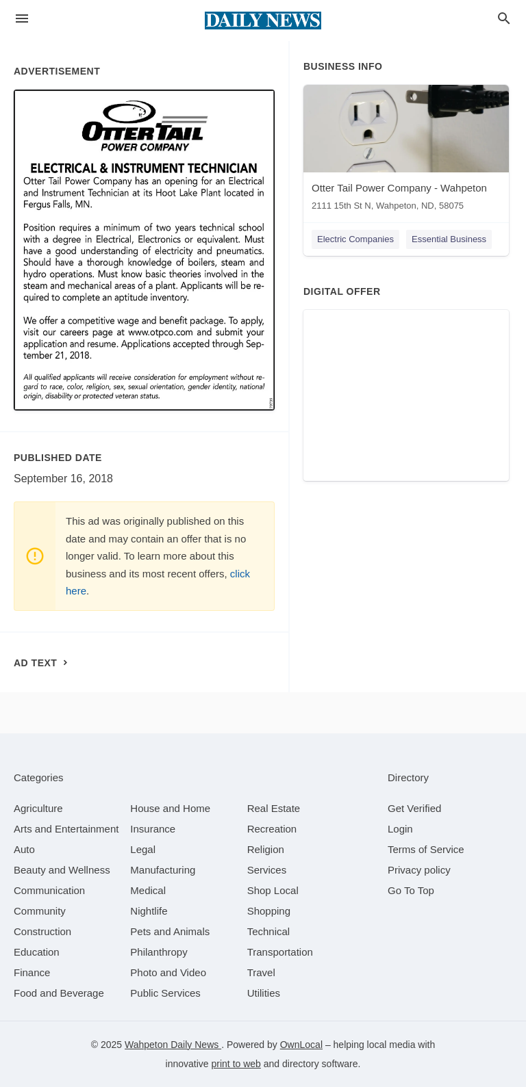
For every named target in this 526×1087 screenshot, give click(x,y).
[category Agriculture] (38, 808)
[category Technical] (268, 931)
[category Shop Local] (273, 890)
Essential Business (449, 239)
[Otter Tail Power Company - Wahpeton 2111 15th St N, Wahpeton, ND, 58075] (406, 150)
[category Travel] (261, 972)
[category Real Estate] (274, 808)
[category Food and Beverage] (59, 993)
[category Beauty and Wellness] (62, 870)
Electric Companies (355, 239)
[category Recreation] (272, 829)
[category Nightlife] (148, 911)
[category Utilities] (263, 993)
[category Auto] (24, 849)
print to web (236, 1063)
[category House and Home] (170, 808)
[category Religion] (265, 849)
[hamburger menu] (22, 18)
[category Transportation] (280, 952)
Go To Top (411, 890)
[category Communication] (49, 890)
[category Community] (40, 911)
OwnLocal (301, 1044)
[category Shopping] (268, 911)
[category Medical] (148, 890)
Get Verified (414, 808)
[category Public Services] (165, 993)
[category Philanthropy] (158, 952)
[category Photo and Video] (168, 972)
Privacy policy (419, 870)
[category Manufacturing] (162, 870)
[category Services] (267, 870)
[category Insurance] (152, 829)
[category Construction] (42, 931)
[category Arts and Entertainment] (66, 829)
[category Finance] (32, 972)
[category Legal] (142, 849)
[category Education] (37, 952)
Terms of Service (426, 849)
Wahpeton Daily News (173, 1044)
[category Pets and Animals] (170, 931)
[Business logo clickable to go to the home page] (263, 20)
